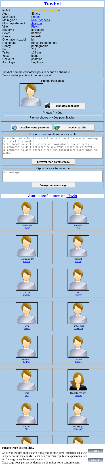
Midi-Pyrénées (40, 20)
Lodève (26, 362)
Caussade (78, 429)
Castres (26, 295)
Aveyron (36, 23)
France (35, 16)
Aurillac (26, 261)
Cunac (78, 261)
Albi (78, 228)
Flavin (35, 26)
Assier (27, 328)
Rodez (27, 228)
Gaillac (78, 362)
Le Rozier (78, 328)
